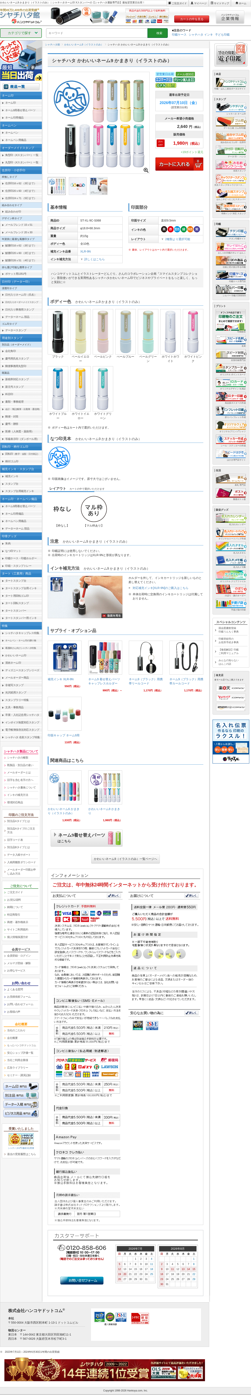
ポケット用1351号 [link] (16, 273)
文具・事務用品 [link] (14, 707)
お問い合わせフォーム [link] (20, 1004)
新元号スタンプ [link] (14, 386)
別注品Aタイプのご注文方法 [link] (21, 830)
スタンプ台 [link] (11, 483)
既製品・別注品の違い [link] (20, 765)
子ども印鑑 (222, 34)
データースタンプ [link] (15, 330)
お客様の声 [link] (13, 1011)
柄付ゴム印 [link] (11, 461)
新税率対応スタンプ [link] (17, 379)
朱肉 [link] (7, 543)
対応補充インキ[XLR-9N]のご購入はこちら (161, 588)
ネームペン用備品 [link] (15, 140)
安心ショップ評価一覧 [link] (20, 1052)
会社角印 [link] (10, 351)
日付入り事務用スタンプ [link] (19, 309)
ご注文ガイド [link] (15, 892)
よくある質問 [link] (15, 989)
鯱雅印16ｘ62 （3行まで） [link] (20, 245)
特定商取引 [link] (13, 914)
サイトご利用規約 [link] (17, 929)
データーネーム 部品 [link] (17, 316)
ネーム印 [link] (10, 102)
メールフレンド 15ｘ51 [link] (18, 224)
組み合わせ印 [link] (13, 211)
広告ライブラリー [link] (17, 1067)
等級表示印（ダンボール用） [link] (22, 439)
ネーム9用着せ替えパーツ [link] (20, 110)
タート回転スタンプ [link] (17, 603)
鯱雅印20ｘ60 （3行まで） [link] (20, 253)
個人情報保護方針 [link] (17, 937)
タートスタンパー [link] (15, 610)
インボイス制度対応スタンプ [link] (22, 722)
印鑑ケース (179, 34)
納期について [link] (15, 907)
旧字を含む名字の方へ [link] (20, 780)
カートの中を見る (192, 19)
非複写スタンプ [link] (14, 685)
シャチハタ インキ (201, 34)
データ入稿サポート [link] (19, 854)
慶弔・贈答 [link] (11, 423)
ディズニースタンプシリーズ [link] (22, 670)
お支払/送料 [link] (14, 899)
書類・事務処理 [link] (14, 401)
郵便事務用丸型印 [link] (15, 366)
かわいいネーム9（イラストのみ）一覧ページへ (125, 858)
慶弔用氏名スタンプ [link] (17, 358)
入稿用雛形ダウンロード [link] (21, 862)
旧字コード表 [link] (15, 839)
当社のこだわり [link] (16, 1030)
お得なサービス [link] (16, 970)
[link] (65, 666)
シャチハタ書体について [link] (21, 787)
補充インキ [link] (11, 476)
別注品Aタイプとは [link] (18, 821)
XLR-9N (85, 251)
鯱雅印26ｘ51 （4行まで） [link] (20, 260)
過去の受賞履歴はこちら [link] (21, 1154)
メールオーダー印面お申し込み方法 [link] (21, 871)
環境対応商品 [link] (15, 802)
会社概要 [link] (12, 1037)
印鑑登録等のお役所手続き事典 (229, 640)
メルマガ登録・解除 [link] (19, 963)
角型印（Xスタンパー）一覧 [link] (21, 155)
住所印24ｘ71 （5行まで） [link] (20, 198)
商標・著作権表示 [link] (17, 922)
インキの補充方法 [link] (17, 794)
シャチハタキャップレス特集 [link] (22, 633)
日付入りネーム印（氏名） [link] (21, 294)
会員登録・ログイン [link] (19, 955)
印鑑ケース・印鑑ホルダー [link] (21, 558)
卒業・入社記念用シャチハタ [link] (22, 714)
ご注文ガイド (179, 3)
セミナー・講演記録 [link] (19, 1075)
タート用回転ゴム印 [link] (17, 595)
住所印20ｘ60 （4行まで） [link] (20, 190)
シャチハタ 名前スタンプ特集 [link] (22, 737)
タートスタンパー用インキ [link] (21, 618)
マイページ (200, 3)
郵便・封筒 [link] (11, 416)
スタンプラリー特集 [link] (17, 700)
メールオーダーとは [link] (19, 772)
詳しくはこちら (94, 259)
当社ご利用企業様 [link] (17, 1060)
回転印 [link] (22, 453)
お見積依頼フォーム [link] (19, 996)
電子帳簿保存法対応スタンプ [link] (22, 729)
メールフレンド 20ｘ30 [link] (18, 232)
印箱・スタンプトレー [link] (18, 565)
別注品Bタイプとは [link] (18, 847)
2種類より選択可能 (177, 239)
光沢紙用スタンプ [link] (15, 692)
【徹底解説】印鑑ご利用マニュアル (229, 651)
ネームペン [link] (11, 132)
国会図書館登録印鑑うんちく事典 (229, 630)
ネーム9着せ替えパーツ (82, 837)
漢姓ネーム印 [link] (13, 662)
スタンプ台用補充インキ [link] (19, 491)
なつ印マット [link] (13, 551)
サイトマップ (221, 3)
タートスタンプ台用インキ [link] (21, 588)
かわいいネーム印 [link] (15, 655)
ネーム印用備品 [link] (14, 117)
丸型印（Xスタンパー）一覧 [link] (21, 162)
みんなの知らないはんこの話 (229, 662)
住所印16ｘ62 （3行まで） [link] (20, 183)
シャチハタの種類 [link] (17, 757)
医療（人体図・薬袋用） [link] (19, 431)
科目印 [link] (9, 394)
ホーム (242, 3)
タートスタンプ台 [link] (15, 580)
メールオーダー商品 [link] (17, 677)
